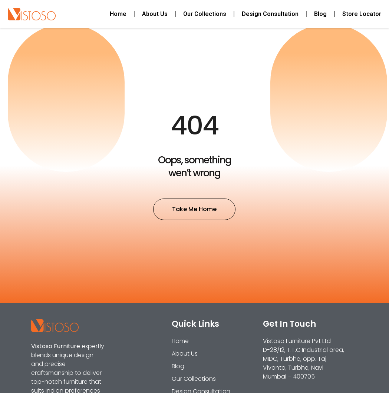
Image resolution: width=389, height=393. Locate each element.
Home (118, 13)
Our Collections (204, 13)
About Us (155, 13)
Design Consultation (270, 13)
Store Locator (361, 13)
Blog (320, 13)
